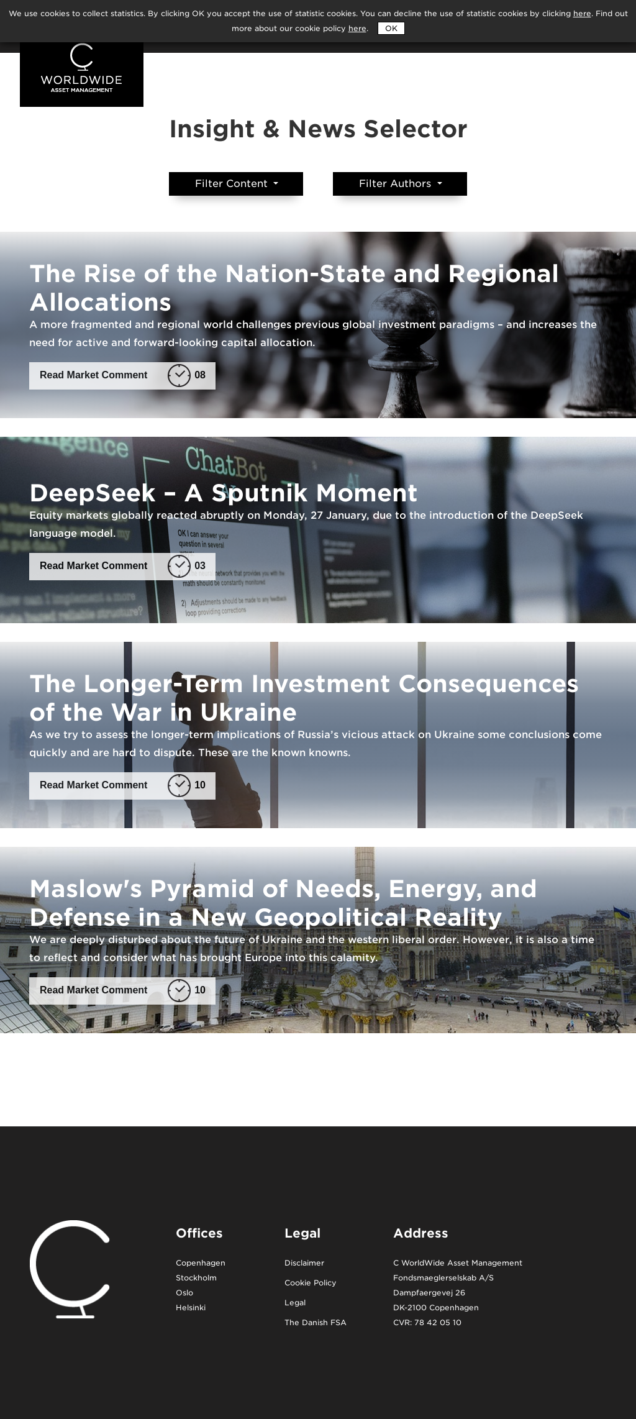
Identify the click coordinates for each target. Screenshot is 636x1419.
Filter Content (233, 183)
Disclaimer (304, 1263)
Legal (295, 1303)
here (357, 28)
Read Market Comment (123, 375)
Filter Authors (396, 183)
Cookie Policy (310, 1283)
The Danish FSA (315, 1323)
